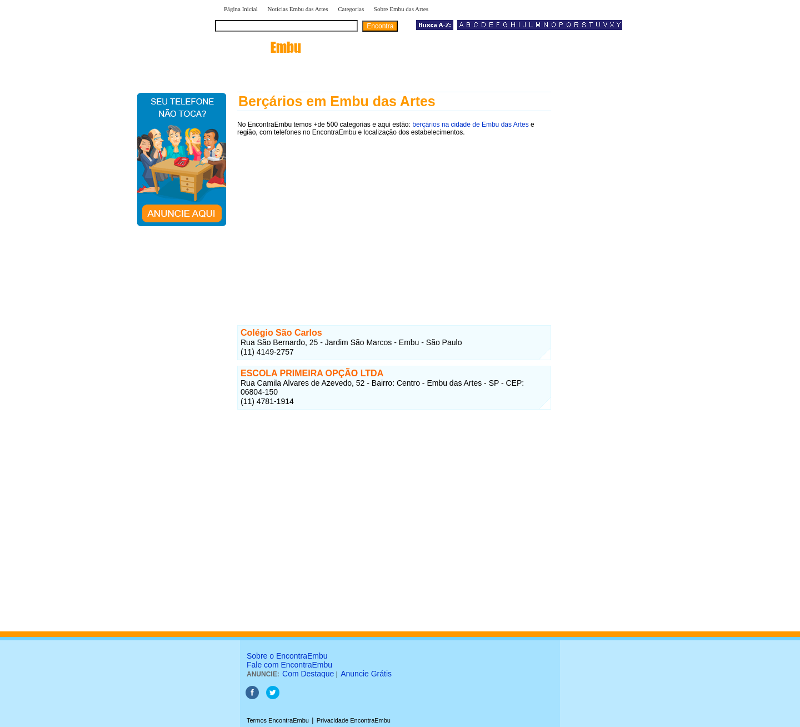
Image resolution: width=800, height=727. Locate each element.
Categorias (351, 9)
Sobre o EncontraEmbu (287, 655)
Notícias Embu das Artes (297, 9)
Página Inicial (241, 9)
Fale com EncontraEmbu (289, 664)
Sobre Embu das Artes (401, 9)
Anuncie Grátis (366, 673)
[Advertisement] (394, 220)
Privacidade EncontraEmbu (354, 720)
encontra (260, 47)
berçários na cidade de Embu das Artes (470, 124)
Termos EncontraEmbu (278, 720)
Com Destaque (308, 673)
